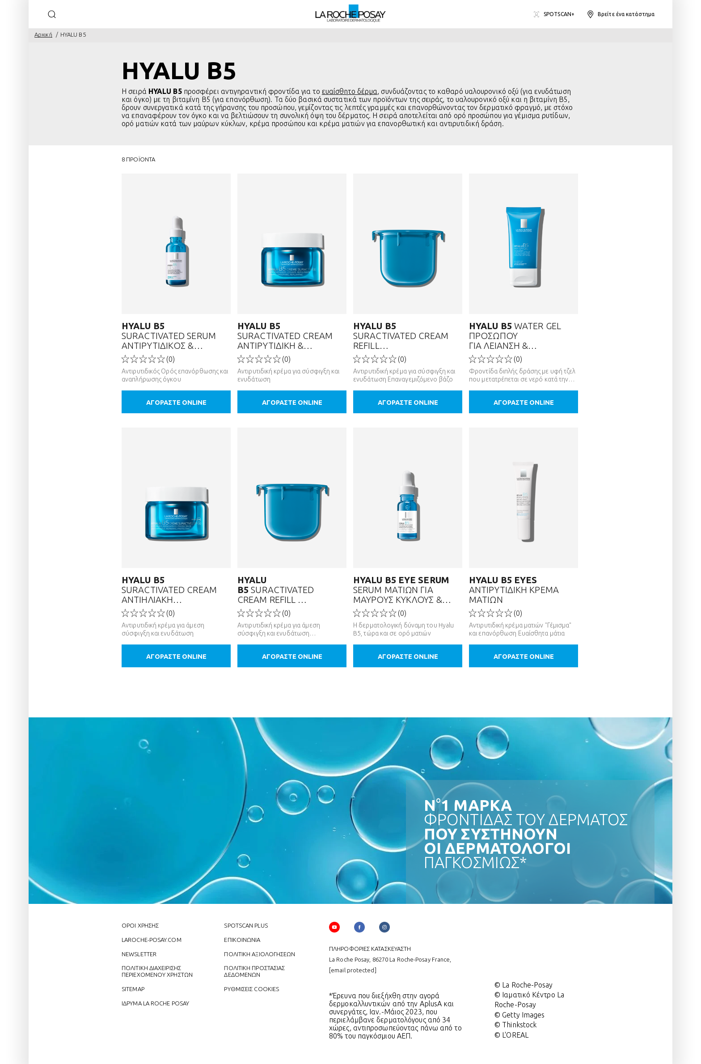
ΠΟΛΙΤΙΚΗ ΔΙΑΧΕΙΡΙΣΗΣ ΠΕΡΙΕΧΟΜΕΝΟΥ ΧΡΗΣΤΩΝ (157, 970)
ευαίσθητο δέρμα (350, 91)
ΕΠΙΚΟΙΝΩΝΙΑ (242, 939)
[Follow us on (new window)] (359, 926)
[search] (51, 14)
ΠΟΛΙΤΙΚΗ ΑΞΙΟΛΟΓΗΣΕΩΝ (259, 953)
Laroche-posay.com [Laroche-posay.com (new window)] (152, 939)
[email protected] (352, 969)
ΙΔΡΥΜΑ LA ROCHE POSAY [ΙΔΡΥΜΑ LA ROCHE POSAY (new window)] (155, 1002)
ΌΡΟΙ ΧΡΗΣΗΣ (140, 924)
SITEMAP (133, 988)
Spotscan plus (245, 924)
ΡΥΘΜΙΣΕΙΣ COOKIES (251, 988)
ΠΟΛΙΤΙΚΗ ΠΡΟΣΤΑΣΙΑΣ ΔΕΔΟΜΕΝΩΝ (254, 970)
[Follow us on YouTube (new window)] (334, 926)
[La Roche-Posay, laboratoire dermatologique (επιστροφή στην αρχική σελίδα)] (351, 13)
